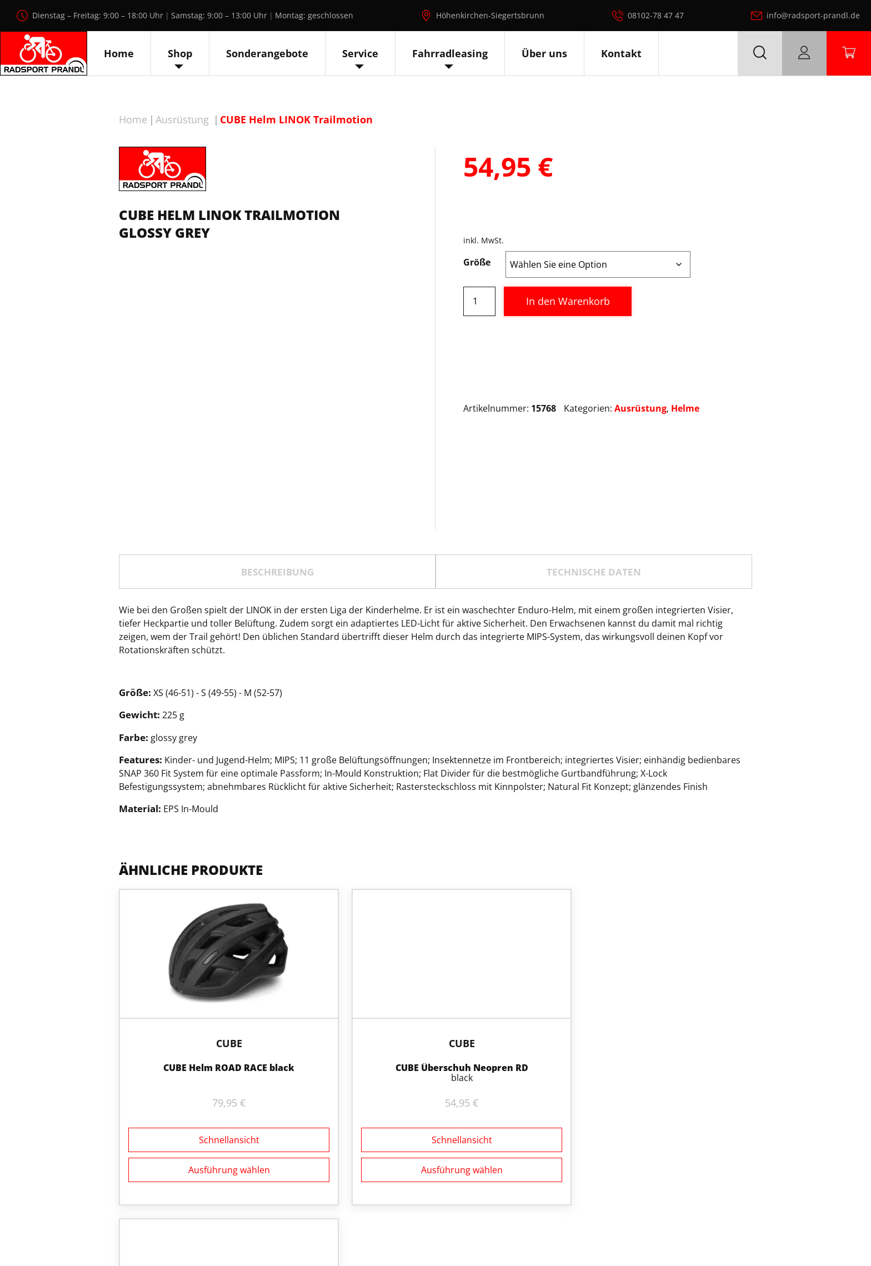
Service (360, 53)
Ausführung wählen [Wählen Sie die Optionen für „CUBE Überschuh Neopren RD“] (435, 1159)
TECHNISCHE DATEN (594, 572)
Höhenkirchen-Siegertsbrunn (490, 15)
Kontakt (621, 53)
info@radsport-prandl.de (813, 15)
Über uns (544, 53)
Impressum (790, 1231)
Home (119, 53)
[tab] (277, 571)
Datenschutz (727, 1231)
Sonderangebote (267, 53)
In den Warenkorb (568, 301)
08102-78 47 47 (656, 15)
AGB (834, 1231)
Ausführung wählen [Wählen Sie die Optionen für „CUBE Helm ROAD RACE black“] (220, 1159)
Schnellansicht (220, 1130)
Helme (685, 408)
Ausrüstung (182, 119)
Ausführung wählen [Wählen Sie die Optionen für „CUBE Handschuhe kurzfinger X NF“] (650, 1159)
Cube (220, 1033)
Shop (180, 53)
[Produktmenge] (479, 301)
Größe (476, 262)
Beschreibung (277, 572)
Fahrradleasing (450, 53)
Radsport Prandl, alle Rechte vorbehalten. (451, 1231)
